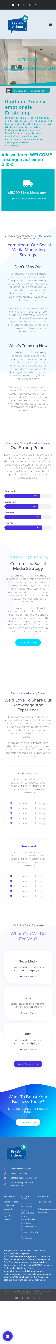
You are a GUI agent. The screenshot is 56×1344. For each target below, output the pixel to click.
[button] (50, 24)
